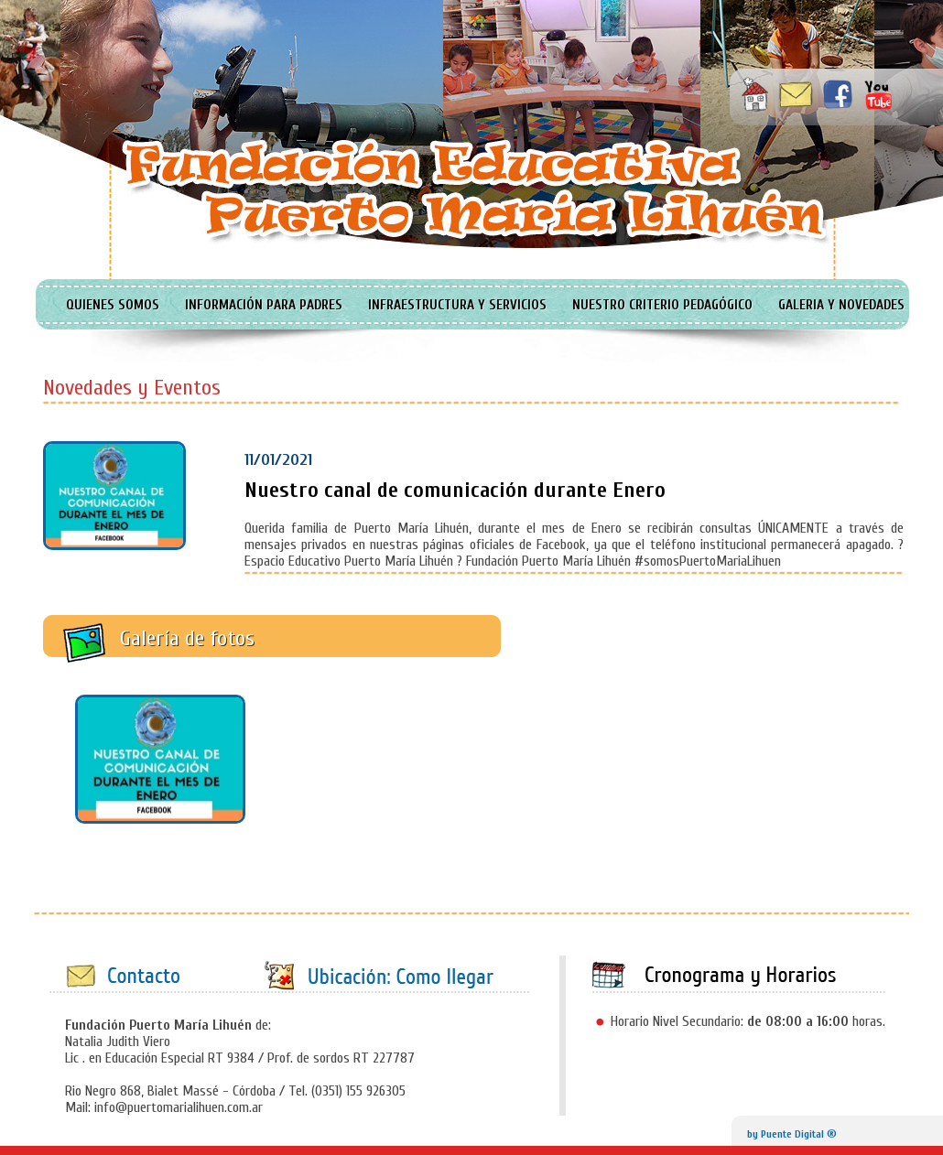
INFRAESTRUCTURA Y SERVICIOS (457, 305)
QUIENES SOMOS (112, 305)
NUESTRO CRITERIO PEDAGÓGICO (662, 305)
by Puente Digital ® (792, 1134)
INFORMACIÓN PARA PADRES (263, 305)
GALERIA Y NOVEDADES (841, 305)
